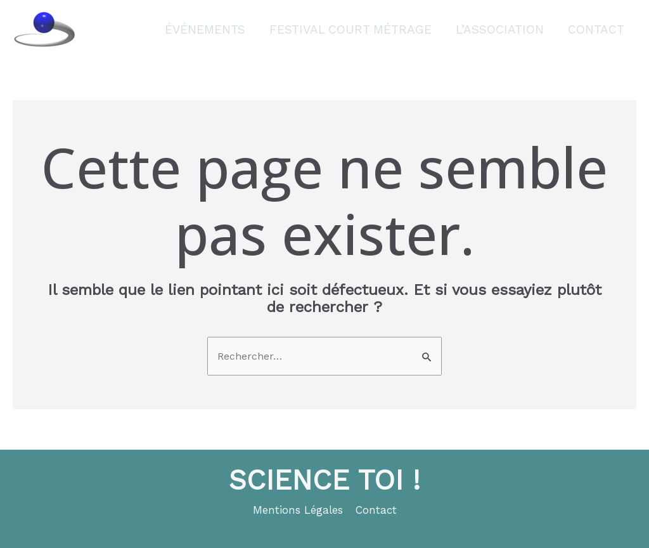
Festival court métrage (350, 29)
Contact (596, 29)
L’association (500, 29)
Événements (205, 29)
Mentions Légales (298, 510)
